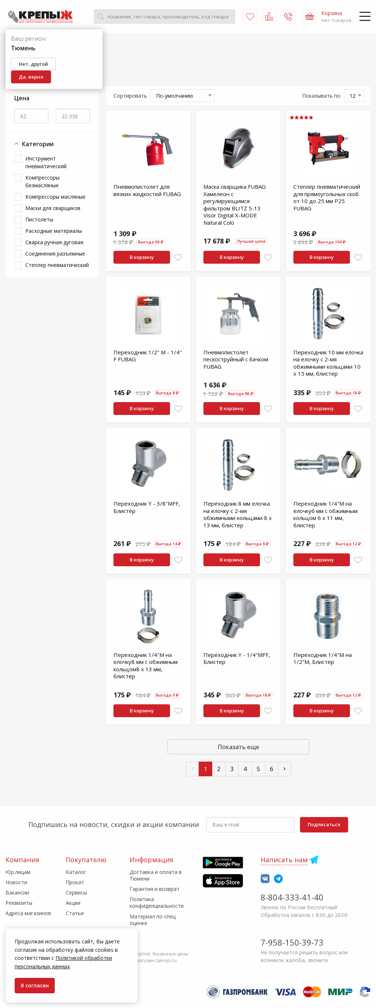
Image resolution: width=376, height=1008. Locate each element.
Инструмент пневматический (45, 162)
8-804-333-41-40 (292, 897)
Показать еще (238, 747)
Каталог (76, 871)
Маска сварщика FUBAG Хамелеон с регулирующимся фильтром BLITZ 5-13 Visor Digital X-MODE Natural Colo (234, 204)
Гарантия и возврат (155, 888)
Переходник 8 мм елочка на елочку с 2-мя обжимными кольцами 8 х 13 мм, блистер (237, 514)
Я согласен (35, 985)
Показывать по (321, 95)
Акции (73, 902)
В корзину (142, 257)
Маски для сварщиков (52, 208)
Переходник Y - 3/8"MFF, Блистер (146, 507)
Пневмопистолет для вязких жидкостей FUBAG (147, 190)
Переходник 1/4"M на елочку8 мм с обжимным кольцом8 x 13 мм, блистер (145, 665)
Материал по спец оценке (153, 919)
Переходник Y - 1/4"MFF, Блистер (236, 658)
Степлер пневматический (57, 264)
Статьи (75, 913)
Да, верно (31, 76)
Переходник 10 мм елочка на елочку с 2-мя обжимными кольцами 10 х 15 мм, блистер (328, 362)
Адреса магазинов (28, 913)
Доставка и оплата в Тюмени (156, 875)
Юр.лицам (18, 871)
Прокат (75, 882)
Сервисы (76, 892)
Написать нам (284, 859)
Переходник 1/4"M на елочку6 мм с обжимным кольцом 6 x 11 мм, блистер (325, 514)
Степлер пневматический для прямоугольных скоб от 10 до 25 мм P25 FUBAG (326, 197)
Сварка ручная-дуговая (54, 242)
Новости (16, 882)
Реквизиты (19, 902)
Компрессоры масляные (55, 196)
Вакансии (17, 892)
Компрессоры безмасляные (42, 181)
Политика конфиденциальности (157, 902)
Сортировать (130, 95)
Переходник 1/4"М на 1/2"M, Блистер (322, 658)
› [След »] (284, 768)
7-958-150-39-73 (292, 942)
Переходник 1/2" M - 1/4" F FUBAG (147, 355)
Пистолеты (39, 219)
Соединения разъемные (55, 253)
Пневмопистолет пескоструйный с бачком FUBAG (235, 359)
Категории (34, 144)
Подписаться (324, 824)
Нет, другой (33, 64)
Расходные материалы (53, 230)
